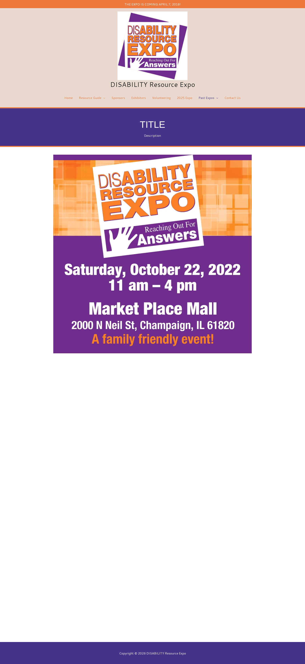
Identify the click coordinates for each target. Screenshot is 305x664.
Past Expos (206, 97)
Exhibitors (138, 97)
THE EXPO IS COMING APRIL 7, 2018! (152, 4)
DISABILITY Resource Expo (152, 84)
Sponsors (118, 97)
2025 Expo (184, 97)
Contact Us (232, 97)
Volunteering (161, 97)
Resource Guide (90, 97)
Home (68, 97)
